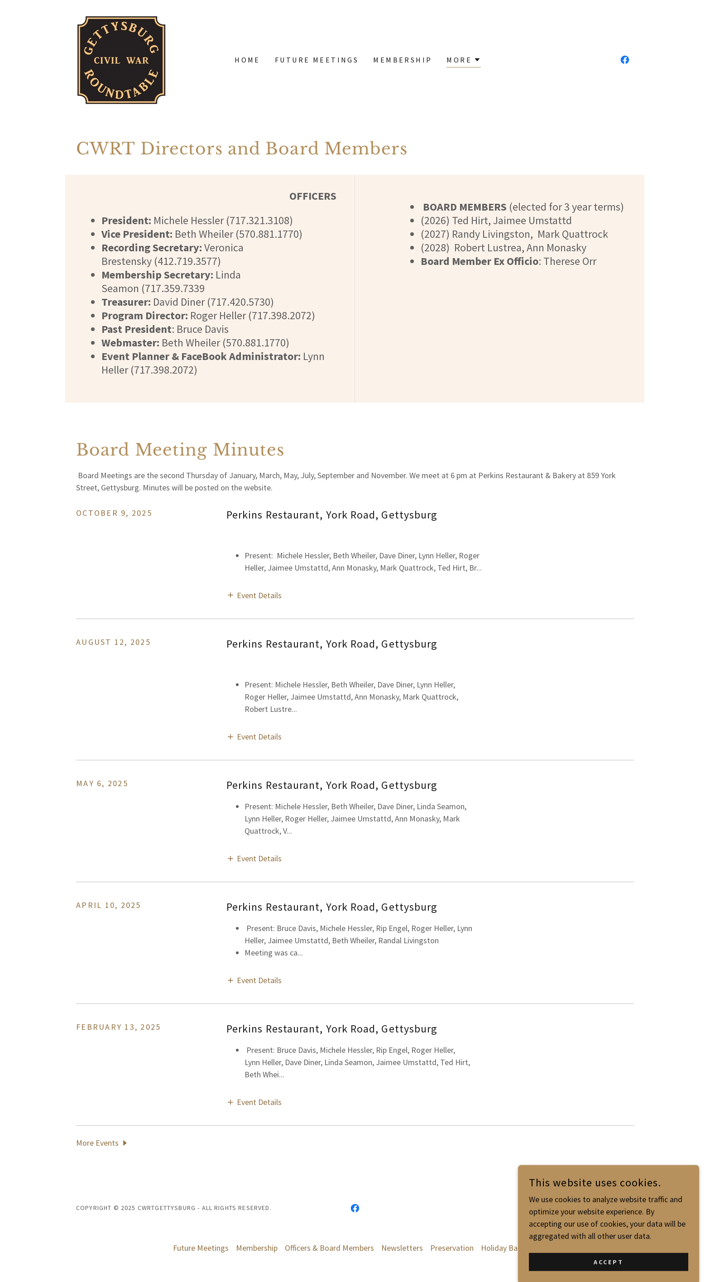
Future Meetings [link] (317, 59)
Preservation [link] (452, 1248)
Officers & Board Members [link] (329, 1248)
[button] (463, 60)
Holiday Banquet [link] (509, 1248)
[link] (122, 58)
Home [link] (247, 59)
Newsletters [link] (402, 1248)
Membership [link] (402, 59)
